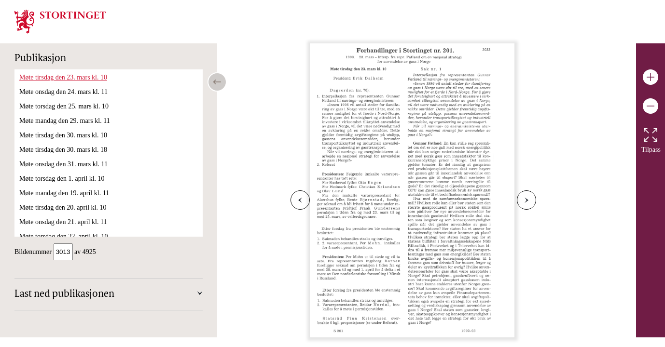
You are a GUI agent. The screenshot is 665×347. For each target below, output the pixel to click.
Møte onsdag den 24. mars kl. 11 (63, 91)
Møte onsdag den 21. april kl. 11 (63, 222)
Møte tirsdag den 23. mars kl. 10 (63, 77)
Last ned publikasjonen (64, 295)
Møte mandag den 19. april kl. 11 (64, 193)
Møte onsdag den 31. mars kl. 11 (63, 164)
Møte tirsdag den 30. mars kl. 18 (63, 149)
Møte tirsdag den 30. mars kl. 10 (63, 135)
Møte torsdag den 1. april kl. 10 (62, 178)
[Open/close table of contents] (217, 82)
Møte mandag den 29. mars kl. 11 (64, 120)
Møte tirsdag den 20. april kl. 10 (62, 207)
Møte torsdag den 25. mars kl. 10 (64, 106)
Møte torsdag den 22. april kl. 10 (63, 236)
